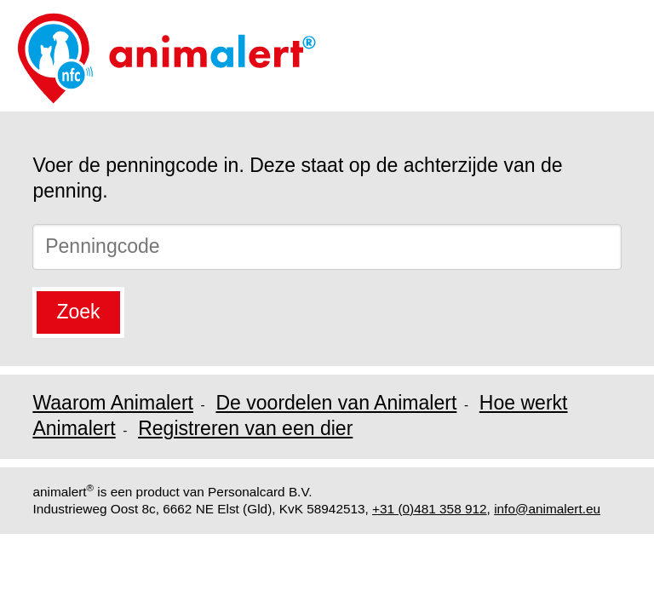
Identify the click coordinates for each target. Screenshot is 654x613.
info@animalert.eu (547, 508)
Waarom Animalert (112, 403)
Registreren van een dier (245, 428)
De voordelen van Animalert (335, 403)
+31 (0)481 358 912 (429, 508)
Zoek (78, 312)
